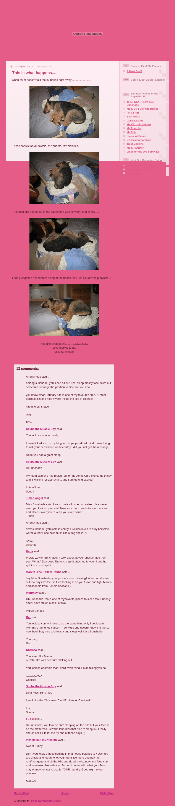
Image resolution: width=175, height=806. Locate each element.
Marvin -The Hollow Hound (44, 572)
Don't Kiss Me (135, 120)
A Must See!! (134, 71)
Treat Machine (135, 143)
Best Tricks (133, 116)
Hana (29, 551)
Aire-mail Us (134, 173)
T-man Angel (34, 498)
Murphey (32, 592)
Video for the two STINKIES (143, 151)
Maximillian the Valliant (41, 739)
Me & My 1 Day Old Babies (142, 108)
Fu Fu (30, 718)
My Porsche (134, 128)
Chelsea (31, 650)
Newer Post (21, 793)
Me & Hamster (135, 147)
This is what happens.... (34, 73)
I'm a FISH (133, 112)
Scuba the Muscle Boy (41, 429)
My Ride (131, 132)
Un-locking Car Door (139, 139)
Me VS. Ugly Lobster (139, 124)
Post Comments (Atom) (46, 801)
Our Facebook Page (139, 169)
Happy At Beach (136, 136)
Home (64, 793)
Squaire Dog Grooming (140, 165)
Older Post (107, 793)
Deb (28, 617)
